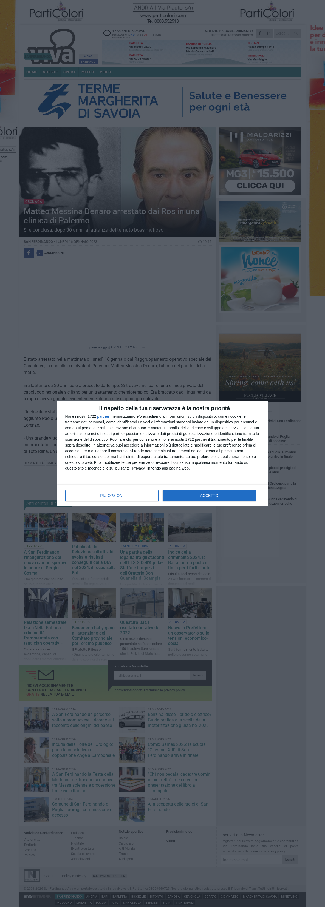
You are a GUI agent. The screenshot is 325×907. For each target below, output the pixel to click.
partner (103, 416)
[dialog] (162, 453)
